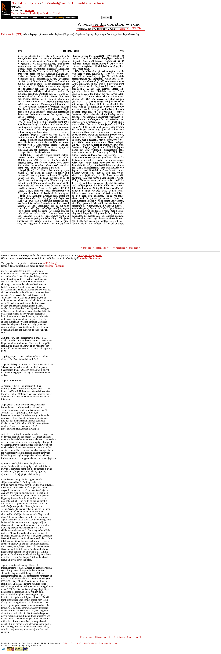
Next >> (57, 13)
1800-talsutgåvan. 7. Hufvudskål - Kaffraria (73, 3)
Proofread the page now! (90, 255)
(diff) (45, 263)
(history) (53, 263)
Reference (29, 10)
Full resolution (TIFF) (11, 34)
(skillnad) (49, 266)
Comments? (70, 18)
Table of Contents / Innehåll (24, 13)
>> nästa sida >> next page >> (127, 247)
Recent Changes (46, 18)
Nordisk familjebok (25, 3)
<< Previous (45, 13)
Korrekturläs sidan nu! (90, 258)
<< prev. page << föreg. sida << (94, 247)
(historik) (59, 266)
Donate (59, 18)
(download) (88, 643)
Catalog (33, 18)
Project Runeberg (20, 18)
